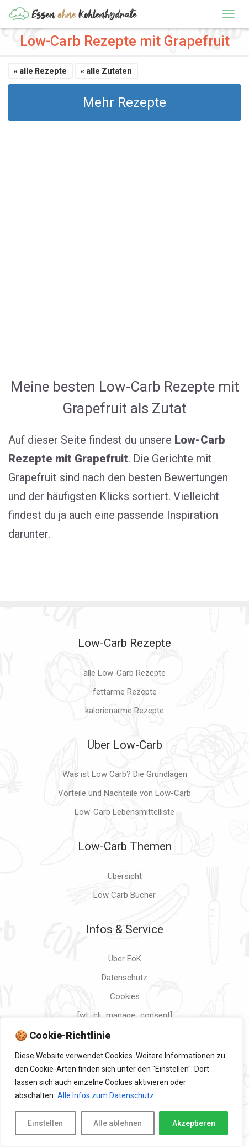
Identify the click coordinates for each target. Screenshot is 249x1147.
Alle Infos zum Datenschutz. (106, 1095)
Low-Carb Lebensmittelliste (124, 812)
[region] (121, 1082)
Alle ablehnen (117, 1123)
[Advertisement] (125, 220)
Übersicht (125, 876)
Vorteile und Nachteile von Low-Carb (124, 793)
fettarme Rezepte (125, 692)
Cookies (125, 996)
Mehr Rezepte (124, 102)
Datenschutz (124, 978)
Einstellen (45, 1123)
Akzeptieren (193, 1123)
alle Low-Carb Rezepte (124, 673)
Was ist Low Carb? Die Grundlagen (124, 774)
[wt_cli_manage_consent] (124, 1015)
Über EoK (124, 959)
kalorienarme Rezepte (124, 711)
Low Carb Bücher (124, 895)
